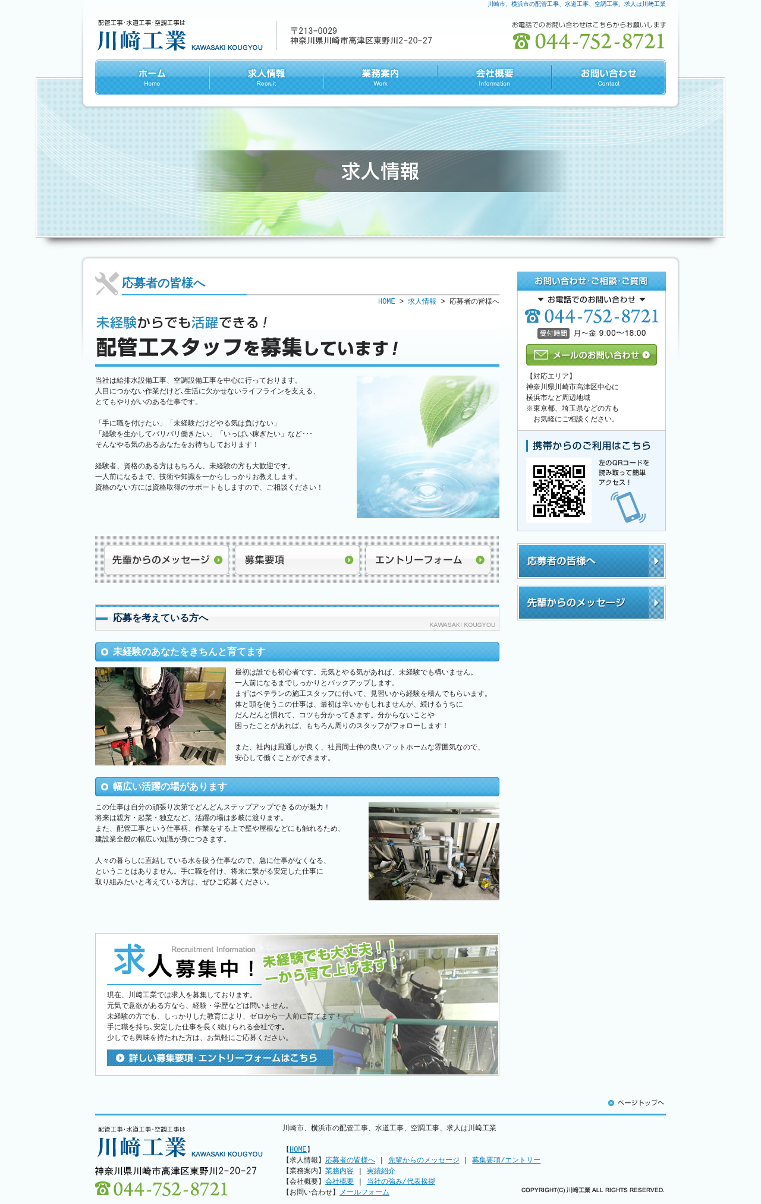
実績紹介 (381, 1171)
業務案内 (380, 77)
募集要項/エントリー (506, 1160)
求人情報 (266, 77)
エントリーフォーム (428, 560)
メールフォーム (364, 1192)
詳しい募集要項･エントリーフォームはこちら (220, 1057)
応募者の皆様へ (591, 561)
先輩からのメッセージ (166, 560)
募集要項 (297, 560)
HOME (152, 77)
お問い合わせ (609, 77)
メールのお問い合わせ (591, 354)
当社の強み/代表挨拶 (401, 1182)
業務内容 (339, 1171)
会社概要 (495, 77)
